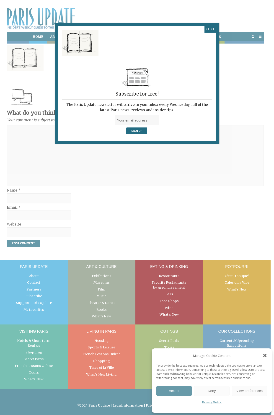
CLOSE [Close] (210, 29)
